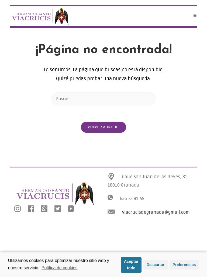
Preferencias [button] (184, 265)
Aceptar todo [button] (131, 265)
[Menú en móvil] (195, 16)
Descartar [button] (155, 265)
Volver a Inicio (103, 127)
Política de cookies (59, 268)
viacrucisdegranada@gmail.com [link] (156, 212)
